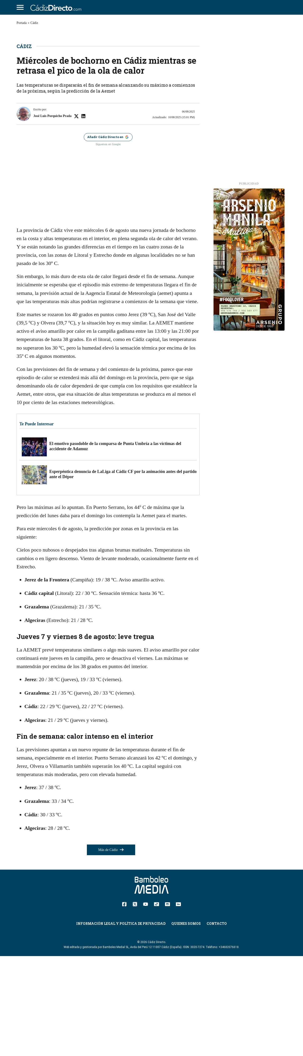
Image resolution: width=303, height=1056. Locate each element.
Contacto (217, 1023)
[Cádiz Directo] (57, 7)
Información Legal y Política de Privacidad (120, 1023)
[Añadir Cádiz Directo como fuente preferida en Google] (108, 237)
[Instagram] (167, 1003)
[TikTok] (156, 1003)
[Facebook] (124, 1003)
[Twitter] (135, 1003)
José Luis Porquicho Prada (52, 215)
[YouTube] (145, 1003)
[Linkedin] (178, 1003)
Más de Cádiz (111, 950)
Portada (22, 23)
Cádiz (34, 23)
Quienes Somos (186, 1023)
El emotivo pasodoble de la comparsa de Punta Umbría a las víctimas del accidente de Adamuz (115, 546)
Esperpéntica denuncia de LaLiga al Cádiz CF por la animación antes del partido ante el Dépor (122, 574)
